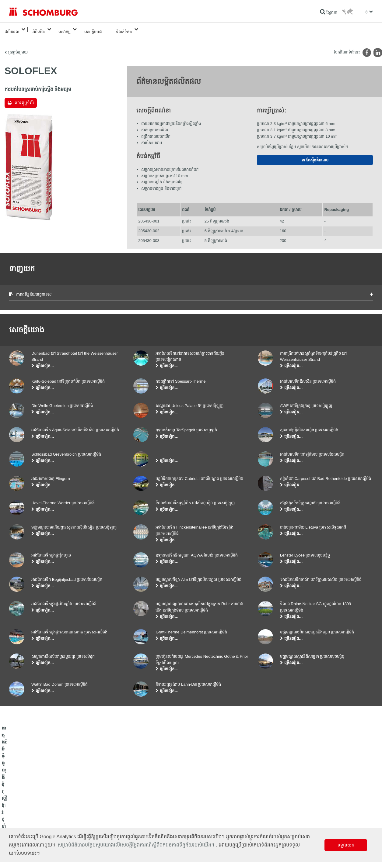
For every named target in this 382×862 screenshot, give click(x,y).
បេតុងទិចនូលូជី (20, 827)
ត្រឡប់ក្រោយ (18, 47)
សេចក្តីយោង (93, 29)
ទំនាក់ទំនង (124, 29)
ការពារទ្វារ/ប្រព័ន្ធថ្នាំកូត (25, 818)
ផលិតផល (12, 29)
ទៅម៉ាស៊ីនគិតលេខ (315, 155)
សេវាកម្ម (64, 29)
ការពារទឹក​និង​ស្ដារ (21, 800)
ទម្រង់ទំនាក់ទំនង (145, 818)
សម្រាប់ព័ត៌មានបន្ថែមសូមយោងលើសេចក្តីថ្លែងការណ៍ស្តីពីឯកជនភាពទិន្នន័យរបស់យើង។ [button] (136, 844)
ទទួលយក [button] (346, 845)
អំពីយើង (39, 29)
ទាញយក (139, 809)
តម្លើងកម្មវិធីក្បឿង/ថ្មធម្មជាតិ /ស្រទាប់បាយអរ (40, 809)
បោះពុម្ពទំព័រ (24, 97)
